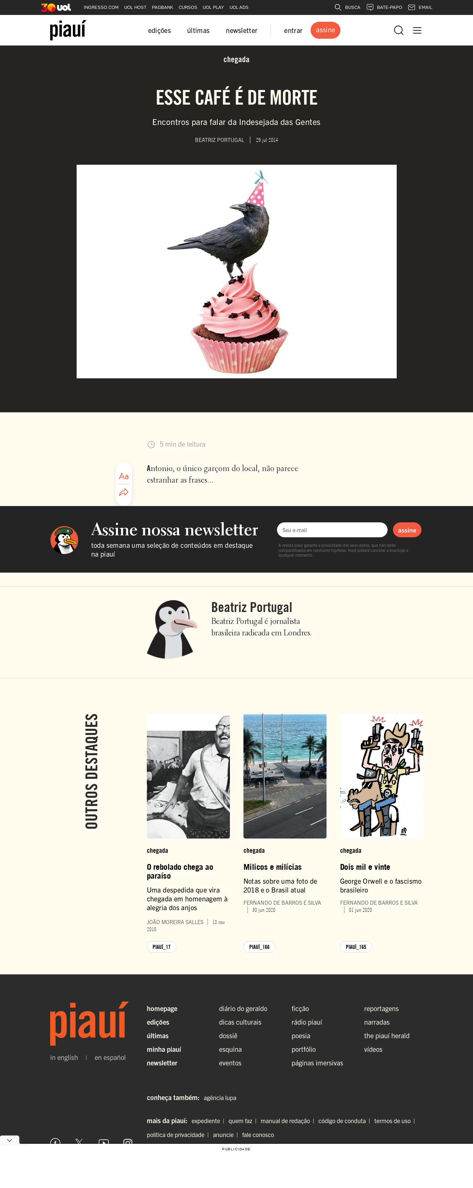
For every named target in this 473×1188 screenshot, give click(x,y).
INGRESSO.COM (101, 7)
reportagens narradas (381, 1015)
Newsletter (162, 1062)
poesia (301, 1035)
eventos (230, 1062)
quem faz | (244, 1120)
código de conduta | (345, 1120)
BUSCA (347, 7)
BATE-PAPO (384, 7)
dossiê (228, 1035)
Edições (158, 1022)
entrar (293, 30)
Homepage (162, 1008)
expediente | (209, 1120)
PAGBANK (162, 7)
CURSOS (188, 7)
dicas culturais (240, 1022)
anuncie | (227, 1134)
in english (64, 1057)
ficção (300, 1008)
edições (159, 30)
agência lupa (220, 1097)
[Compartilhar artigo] (124, 492)
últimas (198, 30)
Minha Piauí (164, 1049)
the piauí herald (387, 1035)
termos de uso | (396, 1120)
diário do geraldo (243, 1008)
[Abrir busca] (398, 30)
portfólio (304, 1049)
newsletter (241, 30)
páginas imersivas (317, 1062)
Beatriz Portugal (251, 607)
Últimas (158, 1035)
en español (110, 1057)
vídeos (373, 1049)
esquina (230, 1049)
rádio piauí (307, 1022)
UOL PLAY (213, 7)
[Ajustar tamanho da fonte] (124, 476)
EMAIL (420, 7)
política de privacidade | (179, 1134)
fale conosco (258, 1134)
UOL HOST (135, 7)
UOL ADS (239, 7)
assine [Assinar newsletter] (407, 530)
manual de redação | (289, 1120)
